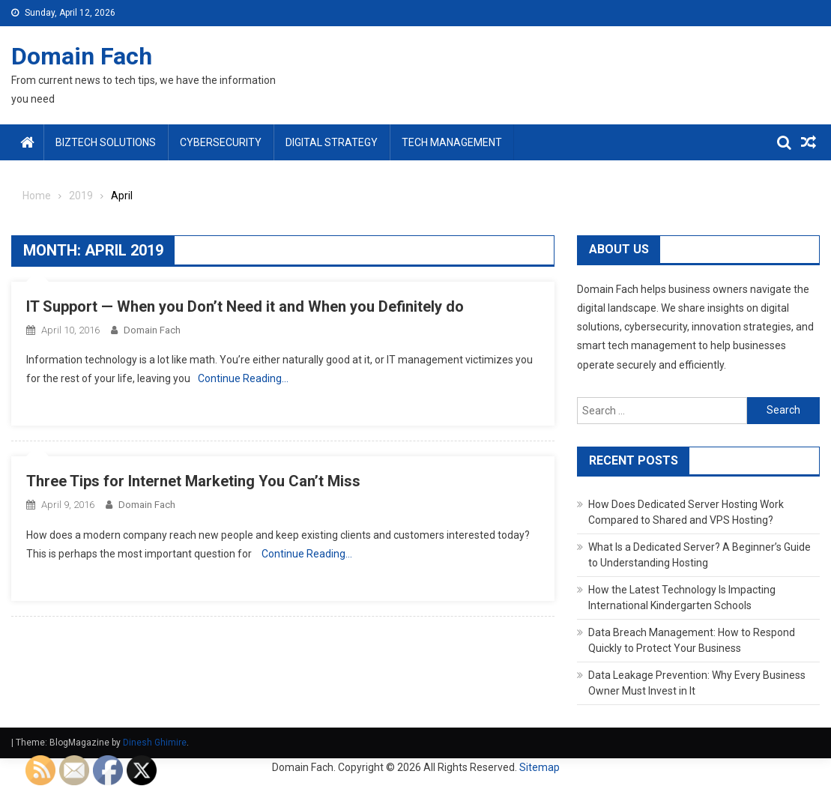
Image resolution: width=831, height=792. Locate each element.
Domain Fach (81, 56)
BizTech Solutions (105, 142)
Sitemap (539, 767)
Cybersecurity (221, 142)
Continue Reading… (243, 378)
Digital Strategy (331, 142)
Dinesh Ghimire (155, 742)
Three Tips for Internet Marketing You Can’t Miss (193, 481)
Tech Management (452, 142)
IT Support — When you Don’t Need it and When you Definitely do (245, 306)
